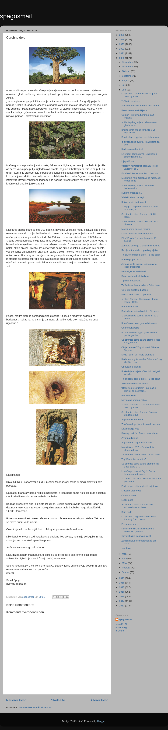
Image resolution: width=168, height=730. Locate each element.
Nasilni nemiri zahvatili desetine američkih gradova (137, 530)
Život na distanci (130, 438)
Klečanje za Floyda (131, 490)
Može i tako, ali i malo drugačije (137, 354)
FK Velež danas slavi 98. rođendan (139, 173)
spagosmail (16, 16)
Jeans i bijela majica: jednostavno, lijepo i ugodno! (139, 265)
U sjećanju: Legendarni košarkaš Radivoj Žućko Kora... (138, 518)
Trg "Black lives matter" (133, 459)
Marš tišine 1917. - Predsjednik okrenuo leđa (137, 448)
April (124, 558)
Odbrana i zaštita (130, 327)
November (128, 66)
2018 (122, 582)
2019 (122, 578)
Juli (124, 85)
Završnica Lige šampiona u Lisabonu (140, 424)
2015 (122, 596)
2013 (122, 605)
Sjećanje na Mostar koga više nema (140, 105)
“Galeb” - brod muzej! (132, 197)
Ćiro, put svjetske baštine (134, 290)
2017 (122, 587)
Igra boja (126, 548)
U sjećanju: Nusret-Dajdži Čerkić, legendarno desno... (138, 472)
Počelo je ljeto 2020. (132, 259)
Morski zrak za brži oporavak (136, 294)
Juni (124, 89)
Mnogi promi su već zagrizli (135, 229)
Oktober (126, 71)
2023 (122, 44)
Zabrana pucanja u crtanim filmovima (140, 245)
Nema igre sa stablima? (133, 271)
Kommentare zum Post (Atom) (35, 707)
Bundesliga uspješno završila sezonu (140, 137)
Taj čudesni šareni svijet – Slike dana (140, 285)
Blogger (101, 721)
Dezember (128, 62)
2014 (122, 601)
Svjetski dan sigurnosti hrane (136, 442)
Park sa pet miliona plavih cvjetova (139, 486)
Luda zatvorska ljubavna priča (137, 233)
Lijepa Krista (127, 161)
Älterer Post (99, 700)
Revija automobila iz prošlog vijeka (139, 250)
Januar (126, 572)
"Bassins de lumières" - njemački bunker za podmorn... (138, 389)
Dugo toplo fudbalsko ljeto (135, 276)
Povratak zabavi (129, 524)
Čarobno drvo (128, 495)
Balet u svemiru (129, 306)
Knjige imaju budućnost (133, 202)
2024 (122, 39)
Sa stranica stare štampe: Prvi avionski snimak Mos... (137, 506)
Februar (126, 567)
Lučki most (127, 500)
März (125, 563)
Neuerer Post (16, 700)
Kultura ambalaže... (131, 192)
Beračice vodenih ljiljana (134, 110)
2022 (122, 48)
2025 (122, 35)
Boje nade (126, 512)
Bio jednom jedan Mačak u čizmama (140, 311)
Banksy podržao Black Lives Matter (139, 433)
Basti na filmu (128, 395)
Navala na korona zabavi (134, 400)
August (126, 80)
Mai (124, 554)
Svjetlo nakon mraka (132, 419)
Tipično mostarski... (131, 280)
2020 (122, 58)
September (128, 76)
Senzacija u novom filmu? (134, 383)
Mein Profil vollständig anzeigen (121, 627)
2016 (122, 592)
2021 (122, 53)
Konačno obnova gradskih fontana (139, 323)
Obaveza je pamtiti (131, 366)
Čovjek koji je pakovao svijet (136, 536)
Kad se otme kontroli (132, 149)
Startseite (58, 700)
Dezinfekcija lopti (130, 428)
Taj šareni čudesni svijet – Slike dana (140, 254)
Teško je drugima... (131, 101)
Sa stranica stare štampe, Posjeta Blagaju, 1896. (139, 413)
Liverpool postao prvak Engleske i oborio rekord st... (139, 155)
